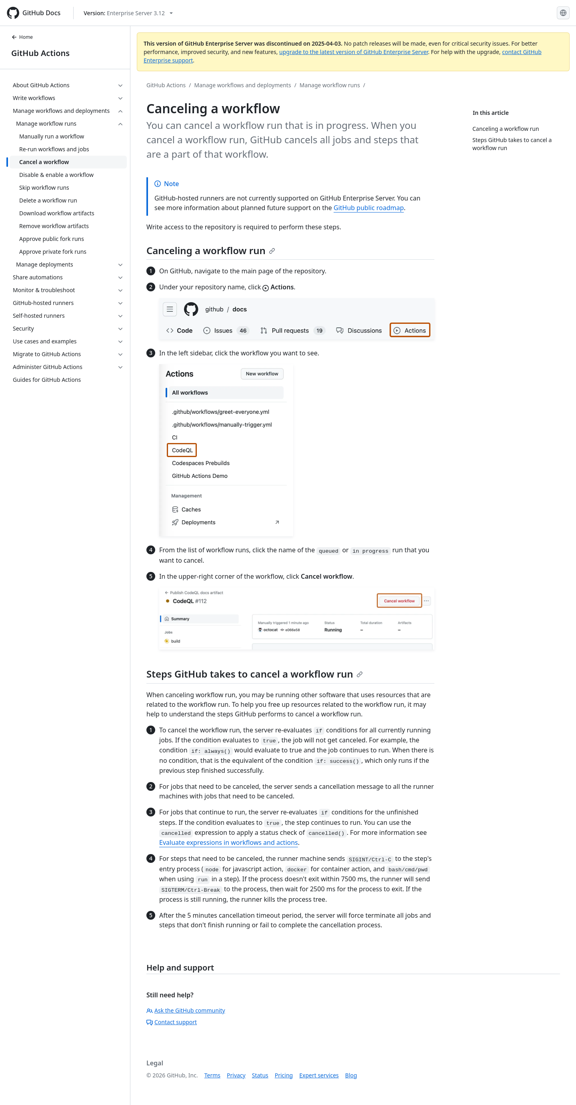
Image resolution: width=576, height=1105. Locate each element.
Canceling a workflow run (210, 250)
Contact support (171, 1022)
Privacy (236, 1075)
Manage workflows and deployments (242, 85)
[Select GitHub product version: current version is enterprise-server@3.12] (128, 13)
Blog (351, 1075)
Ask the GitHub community (185, 1010)
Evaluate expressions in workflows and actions (228, 842)
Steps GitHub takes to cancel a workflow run (254, 673)
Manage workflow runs (330, 85)
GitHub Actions (40, 53)
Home (22, 37)
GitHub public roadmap (369, 207)
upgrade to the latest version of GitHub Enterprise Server (353, 52)
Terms (212, 1075)
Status (260, 1075)
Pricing (284, 1075)
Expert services (319, 1075)
